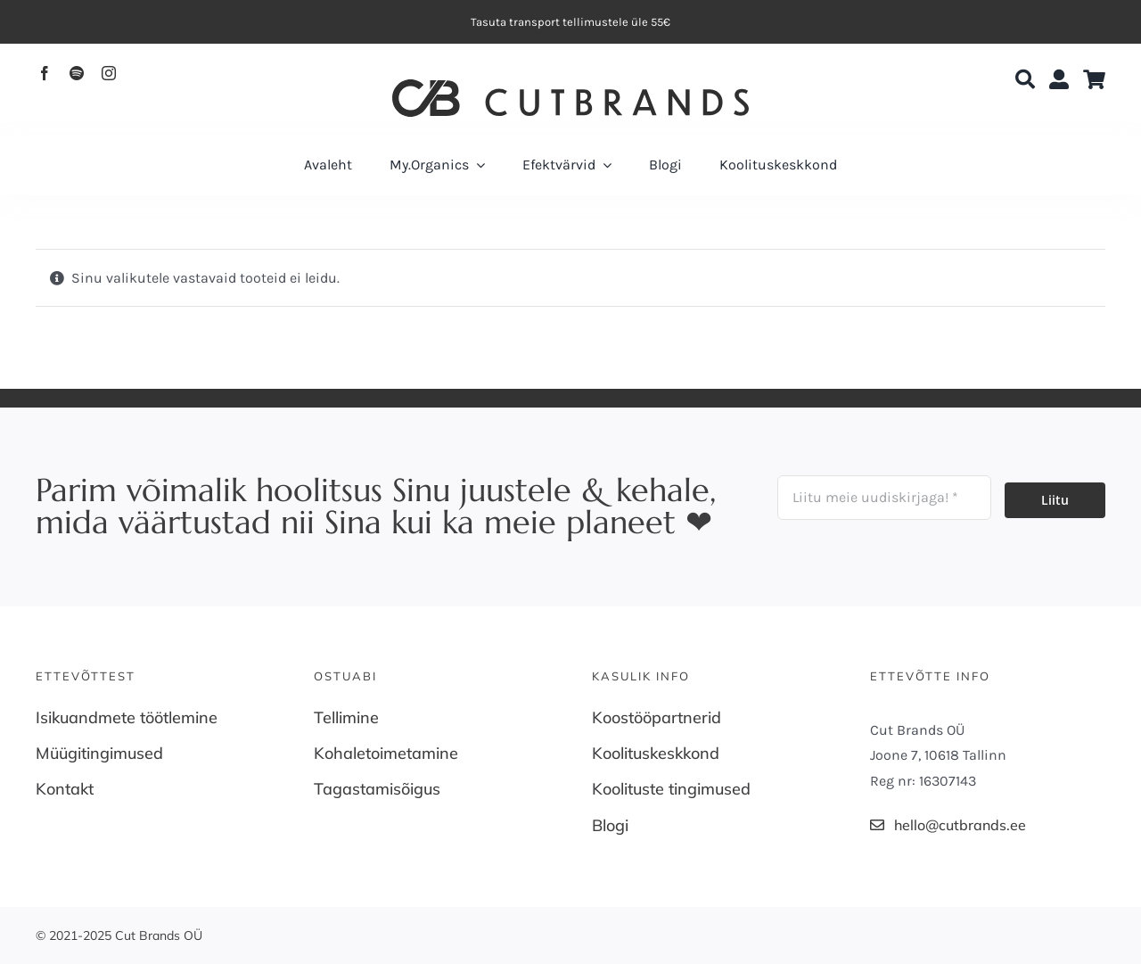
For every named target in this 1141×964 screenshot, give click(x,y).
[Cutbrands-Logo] (570, 86)
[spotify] (77, 73)
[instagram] (109, 73)
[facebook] (44, 73)
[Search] (1025, 80)
